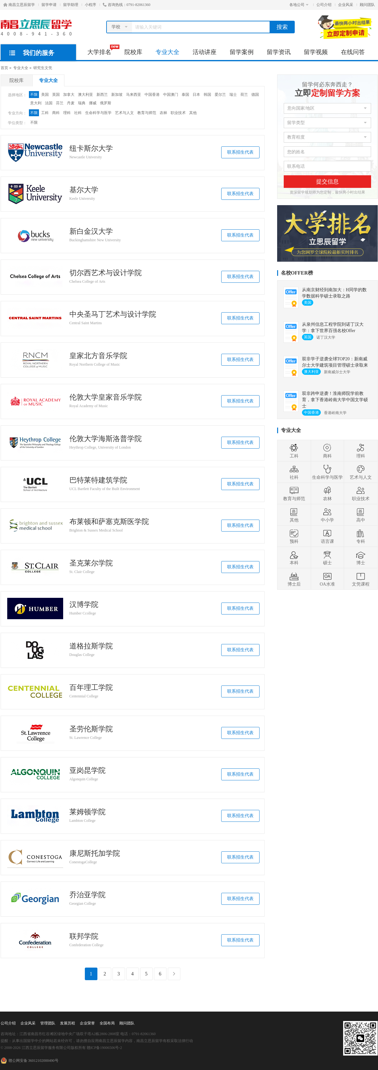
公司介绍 (323, 5)
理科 (67, 113)
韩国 (207, 94)
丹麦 (70, 103)
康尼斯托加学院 (94, 853)
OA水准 (327, 579)
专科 (360, 536)
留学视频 (316, 52)
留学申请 (49, 5)
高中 (360, 514)
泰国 (185, 94)
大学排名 (102, 50)
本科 (294, 557)
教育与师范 (146, 113)
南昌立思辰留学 (19, 5)
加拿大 (68, 94)
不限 (34, 94)
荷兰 (244, 94)
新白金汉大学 (91, 231)
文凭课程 (361, 579)
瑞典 (81, 103)
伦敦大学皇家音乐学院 (105, 397)
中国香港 (152, 94)
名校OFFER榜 (297, 273)
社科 (78, 113)
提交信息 (327, 181)
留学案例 (242, 52)
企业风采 (345, 5)
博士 (360, 557)
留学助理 (70, 5)
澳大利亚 (85, 94)
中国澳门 (170, 94)
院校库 (133, 52)
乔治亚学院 (87, 895)
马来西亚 (133, 94)
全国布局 (107, 1023)
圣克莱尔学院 (91, 563)
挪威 (92, 103)
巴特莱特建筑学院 (98, 480)
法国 (48, 103)
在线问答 (353, 52)
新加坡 (117, 94)
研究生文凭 (42, 68)
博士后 (294, 579)
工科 (45, 113)
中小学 (327, 514)
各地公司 (299, 5)
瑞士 (233, 94)
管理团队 (47, 1023)
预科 (294, 536)
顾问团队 (367, 5)
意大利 (35, 103)
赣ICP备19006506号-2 (104, 1047)
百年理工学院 (91, 687)
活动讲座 (204, 52)
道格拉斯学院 (91, 646)
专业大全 (167, 52)
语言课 (327, 536)
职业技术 (178, 113)
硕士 (327, 557)
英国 (56, 94)
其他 (193, 113)
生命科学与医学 (98, 113)
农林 (163, 113)
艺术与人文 (124, 113)
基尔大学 (83, 190)
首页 (4, 68)
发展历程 (67, 1023)
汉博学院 (83, 605)
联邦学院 (83, 936)
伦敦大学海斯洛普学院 (105, 439)
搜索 (282, 27)
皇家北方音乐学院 (98, 356)
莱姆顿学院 (87, 812)
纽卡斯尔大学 (91, 148)
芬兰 (59, 103)
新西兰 (102, 94)
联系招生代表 (240, 152)
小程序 (90, 5)
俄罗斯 (105, 103)
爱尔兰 (220, 94)
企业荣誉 (87, 1023)
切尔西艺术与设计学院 (105, 273)
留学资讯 (279, 52)
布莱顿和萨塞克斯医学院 (109, 522)
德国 (255, 94)
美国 (45, 94)
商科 (56, 113)
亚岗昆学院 (87, 770)
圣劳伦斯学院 (91, 729)
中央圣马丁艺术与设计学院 (112, 314)
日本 (196, 94)
